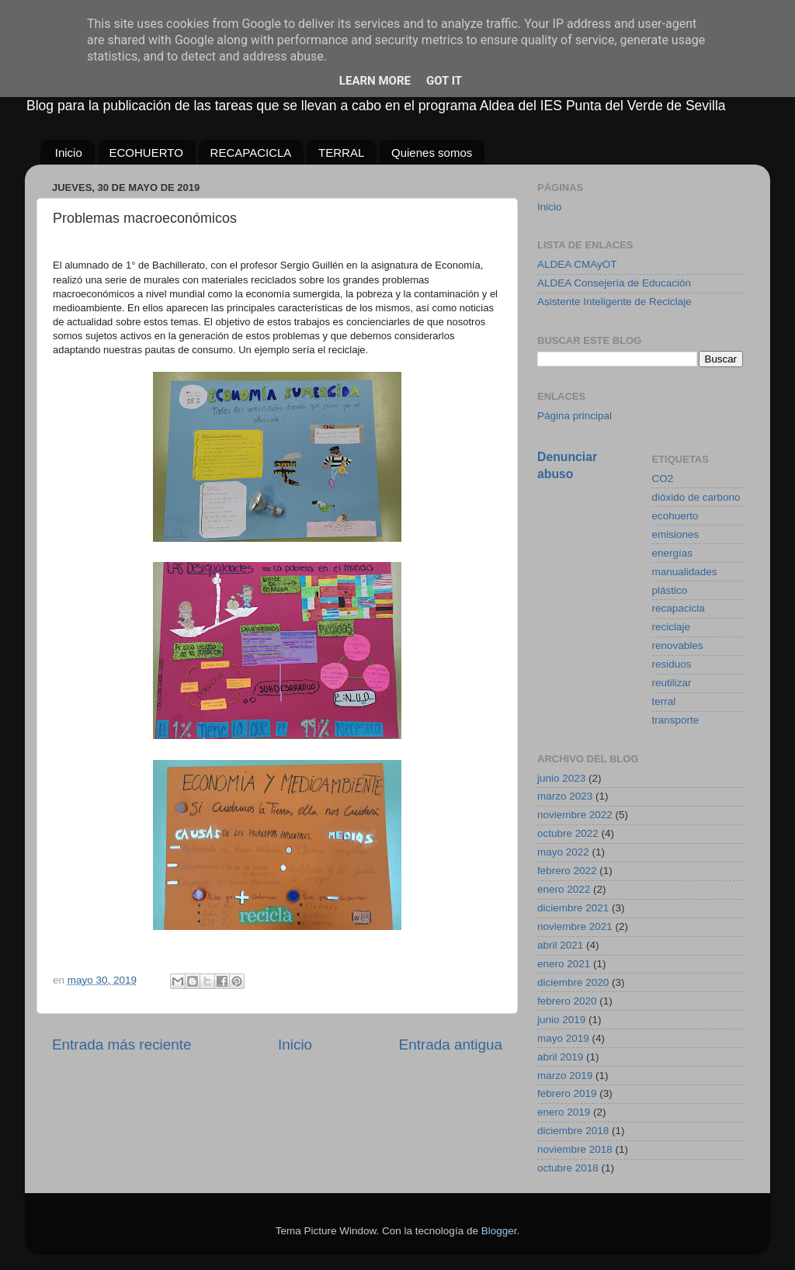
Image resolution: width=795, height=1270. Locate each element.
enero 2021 (563, 964)
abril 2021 (560, 945)
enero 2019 (563, 1112)
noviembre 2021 (575, 926)
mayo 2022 (563, 852)
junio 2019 (561, 1019)
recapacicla (678, 608)
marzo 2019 (564, 1075)
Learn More (375, 81)
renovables (677, 645)
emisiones (676, 534)
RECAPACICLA (251, 152)
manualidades (684, 572)
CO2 (663, 478)
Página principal (574, 416)
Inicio (68, 152)
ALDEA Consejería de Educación (614, 283)
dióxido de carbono (696, 497)
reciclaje (671, 627)
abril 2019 (560, 1057)
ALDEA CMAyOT (577, 264)
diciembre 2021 (573, 908)
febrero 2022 (567, 870)
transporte (676, 720)
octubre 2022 (568, 833)
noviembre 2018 (575, 1149)
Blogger (499, 1231)
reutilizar (672, 683)
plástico (670, 590)
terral (664, 701)
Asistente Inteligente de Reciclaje (614, 301)
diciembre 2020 (573, 982)
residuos (672, 664)
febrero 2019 (567, 1093)
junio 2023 (561, 778)
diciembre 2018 (573, 1130)
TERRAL (341, 152)
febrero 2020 (567, 1001)
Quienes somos (431, 152)
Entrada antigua (450, 1044)
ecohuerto (675, 516)
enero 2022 (563, 889)
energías (672, 553)
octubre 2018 (568, 1168)
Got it (444, 81)
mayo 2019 (563, 1038)
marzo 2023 (564, 796)
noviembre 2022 (575, 815)
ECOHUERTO (146, 152)
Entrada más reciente (122, 1044)
